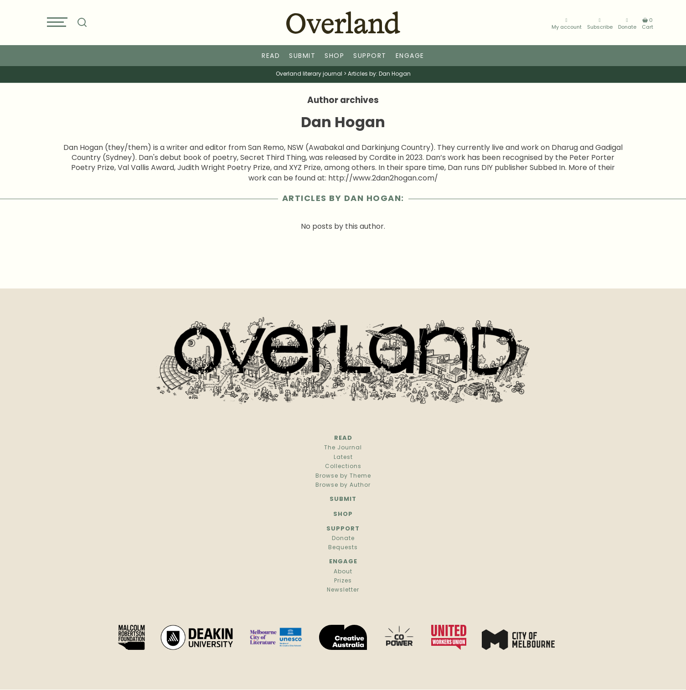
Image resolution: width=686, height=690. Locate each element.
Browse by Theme (343, 476)
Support (370, 56)
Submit (302, 56)
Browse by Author (343, 485)
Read (271, 56)
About (343, 572)
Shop (334, 56)
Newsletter (343, 590)
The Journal (343, 448)
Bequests (343, 548)
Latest (343, 457)
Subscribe (600, 24)
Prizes (343, 581)
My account (567, 24)
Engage (410, 56)
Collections (343, 466)
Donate (627, 24)
